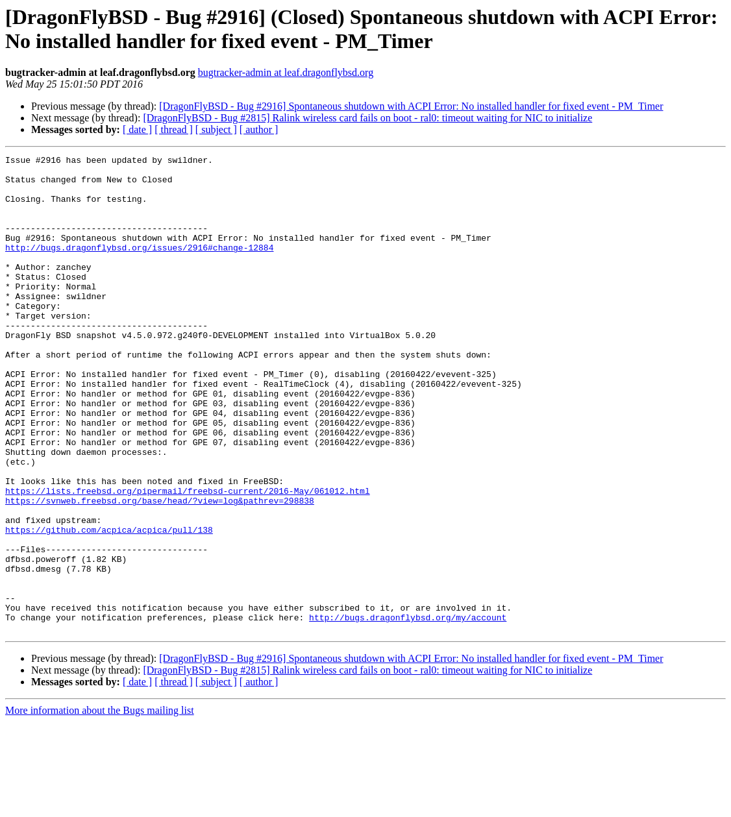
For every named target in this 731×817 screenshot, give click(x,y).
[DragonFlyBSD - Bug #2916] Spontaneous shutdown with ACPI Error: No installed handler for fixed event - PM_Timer (411, 106)
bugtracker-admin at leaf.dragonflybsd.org (285, 72)
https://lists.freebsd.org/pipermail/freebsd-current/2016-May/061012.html (187, 559)
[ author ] (259, 129)
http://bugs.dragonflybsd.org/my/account (407, 710)
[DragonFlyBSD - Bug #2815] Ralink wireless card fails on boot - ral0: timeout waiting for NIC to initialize (367, 117)
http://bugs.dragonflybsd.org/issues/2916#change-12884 (139, 267)
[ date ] (137, 129)
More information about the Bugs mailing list (99, 805)
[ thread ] (174, 129)
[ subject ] (216, 129)
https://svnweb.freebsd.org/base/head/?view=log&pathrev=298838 (159, 570)
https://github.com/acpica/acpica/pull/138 (109, 605)
